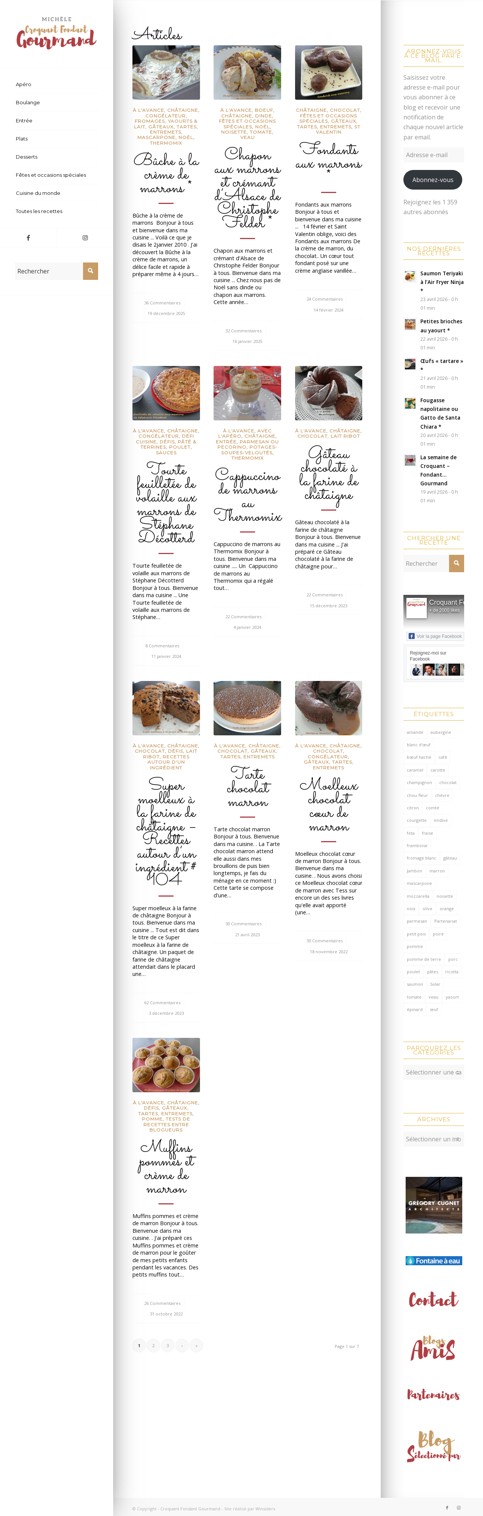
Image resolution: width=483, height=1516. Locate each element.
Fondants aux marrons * (328, 164)
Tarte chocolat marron (247, 789)
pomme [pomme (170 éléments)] (415, 946)
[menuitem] (56, 85)
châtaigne (182, 110)
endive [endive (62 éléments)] (441, 820)
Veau (247, 137)
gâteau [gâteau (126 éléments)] (450, 858)
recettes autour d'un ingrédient (168, 762)
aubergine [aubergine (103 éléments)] (441, 732)
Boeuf (264, 110)
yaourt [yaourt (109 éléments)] (452, 997)
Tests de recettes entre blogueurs (167, 1124)
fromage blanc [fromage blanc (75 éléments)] (421, 858)
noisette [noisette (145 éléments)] (445, 896)
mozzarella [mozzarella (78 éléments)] (418, 896)
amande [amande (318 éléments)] (415, 732)
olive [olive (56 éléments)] (427, 908)
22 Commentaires (243, 616)
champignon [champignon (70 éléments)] (419, 782)
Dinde (263, 116)
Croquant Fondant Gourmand (190, 1505)
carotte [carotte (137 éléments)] (438, 770)
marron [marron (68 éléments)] (437, 871)
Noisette (234, 132)
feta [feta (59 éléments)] (411, 833)
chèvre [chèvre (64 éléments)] (442, 795)
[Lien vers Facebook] (28, 237)
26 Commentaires (162, 1303)
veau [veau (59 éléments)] (433, 997)
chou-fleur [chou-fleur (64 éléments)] (417, 795)
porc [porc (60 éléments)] (453, 959)
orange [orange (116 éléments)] (447, 908)
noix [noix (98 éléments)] (411, 908)
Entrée (226, 442)
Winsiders (265, 1505)
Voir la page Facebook (435, 636)
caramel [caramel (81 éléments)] (415, 770)
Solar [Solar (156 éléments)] (435, 984)
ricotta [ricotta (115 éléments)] (451, 971)
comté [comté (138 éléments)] (432, 807)
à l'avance (148, 110)
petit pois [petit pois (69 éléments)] (416, 934)
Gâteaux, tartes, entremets (173, 129)
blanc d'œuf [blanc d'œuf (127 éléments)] (419, 744)
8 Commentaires (162, 645)
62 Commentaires (162, 1002)
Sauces (166, 452)
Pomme (152, 1119)
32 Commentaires (243, 330)
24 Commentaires (324, 299)
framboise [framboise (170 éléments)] (417, 845)
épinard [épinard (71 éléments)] (415, 1009)
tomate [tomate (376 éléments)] (414, 997)
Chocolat (345, 110)
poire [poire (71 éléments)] (438, 934)
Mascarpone (156, 137)
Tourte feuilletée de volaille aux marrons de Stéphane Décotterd (166, 504)
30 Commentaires (243, 923)
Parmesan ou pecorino (248, 444)
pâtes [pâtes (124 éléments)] (432, 971)
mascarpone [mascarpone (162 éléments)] (419, 883)
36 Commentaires (162, 303)
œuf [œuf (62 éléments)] (434, 1009)
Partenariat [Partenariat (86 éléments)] (445, 921)
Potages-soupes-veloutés (249, 449)
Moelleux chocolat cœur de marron (329, 806)
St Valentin (338, 129)
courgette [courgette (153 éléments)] (417, 820)
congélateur (165, 116)
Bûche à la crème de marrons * (166, 175)
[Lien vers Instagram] (85, 237)
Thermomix (166, 143)
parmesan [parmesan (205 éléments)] (417, 921)
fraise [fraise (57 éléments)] (427, 833)
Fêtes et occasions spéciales (247, 123)
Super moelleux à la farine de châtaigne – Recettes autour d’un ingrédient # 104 (166, 833)
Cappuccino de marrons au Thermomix (247, 497)
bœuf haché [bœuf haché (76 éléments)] (419, 757)
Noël (185, 137)
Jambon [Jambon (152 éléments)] (414, 871)
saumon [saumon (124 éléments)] (415, 984)
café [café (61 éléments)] (442, 757)
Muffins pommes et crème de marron (166, 1168)
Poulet (180, 447)
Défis (167, 442)
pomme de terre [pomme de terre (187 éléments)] (424, 959)
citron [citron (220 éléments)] (413, 807)
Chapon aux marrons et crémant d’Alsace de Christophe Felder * (247, 189)
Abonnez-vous (433, 180)
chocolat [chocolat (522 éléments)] (448, 782)
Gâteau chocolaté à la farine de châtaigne (328, 475)
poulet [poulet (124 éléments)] (413, 971)
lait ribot (345, 436)
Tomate (261, 132)
